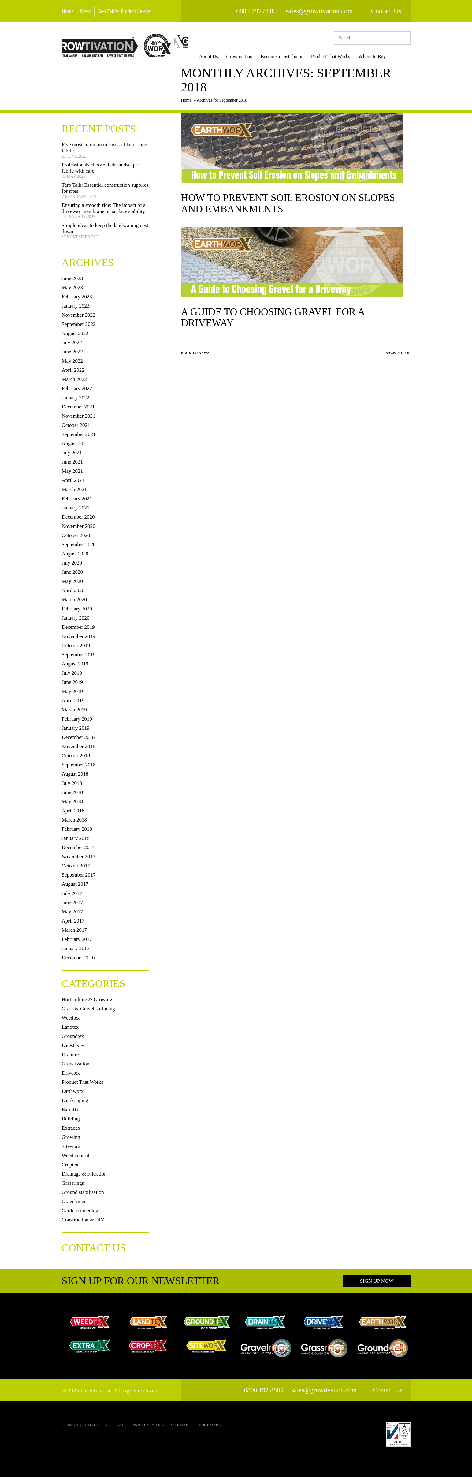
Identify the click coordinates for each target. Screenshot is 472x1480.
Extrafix (70, 1112)
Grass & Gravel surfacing (88, 1011)
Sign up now (377, 1283)
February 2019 (77, 722)
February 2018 (77, 832)
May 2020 (72, 584)
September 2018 (79, 767)
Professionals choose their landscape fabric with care (100, 171)
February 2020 (77, 611)
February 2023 (77, 299)
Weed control (76, 1158)
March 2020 (74, 602)
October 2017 (76, 868)
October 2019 (76, 648)
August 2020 (75, 556)
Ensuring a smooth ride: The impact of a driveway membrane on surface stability (104, 211)
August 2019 (75, 666)
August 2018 (75, 777)
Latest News (75, 1048)
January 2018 (76, 841)
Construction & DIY (83, 1222)
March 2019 (74, 712)
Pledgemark (207, 1427)
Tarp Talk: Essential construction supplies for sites (105, 191)
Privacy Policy (149, 1427)
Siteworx (71, 1149)
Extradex (71, 1131)
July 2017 (72, 896)
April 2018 (73, 813)
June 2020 (72, 575)
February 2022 (77, 391)
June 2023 (72, 281)
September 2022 (79, 327)
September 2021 (79, 437)
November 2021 (78, 419)
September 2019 (79, 657)
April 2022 (73, 373)
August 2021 (75, 446)
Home (68, 11)
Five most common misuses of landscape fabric (104, 150)
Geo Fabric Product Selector (125, 11)
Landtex (70, 1030)
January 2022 (76, 400)
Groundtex (73, 1039)
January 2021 (76, 510)
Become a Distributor (291, 56)
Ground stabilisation (83, 1195)
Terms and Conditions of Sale (94, 1427)
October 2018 (76, 758)
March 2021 (74, 492)
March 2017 (74, 933)
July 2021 (72, 455)
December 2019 (78, 630)
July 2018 (72, 786)
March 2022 (74, 382)
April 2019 (73, 703)
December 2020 (78, 520)
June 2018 (72, 795)
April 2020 (73, 593)
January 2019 (76, 731)
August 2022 (75, 336)
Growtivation (249, 56)
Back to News (195, 356)
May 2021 (72, 474)
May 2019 (72, 694)
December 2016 (78, 960)
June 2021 (72, 465)
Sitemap (179, 1427)
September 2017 (79, 878)
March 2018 (74, 823)
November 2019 (78, 639)
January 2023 (76, 308)
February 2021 (77, 501)
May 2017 (72, 914)
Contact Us (386, 11)
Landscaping (75, 1103)
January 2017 (76, 951)
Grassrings (73, 1186)
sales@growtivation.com (319, 11)
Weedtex (71, 1020)
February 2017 (77, 942)
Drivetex (71, 1076)
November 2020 (78, 529)
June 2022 (72, 354)
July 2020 (72, 566)
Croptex (70, 1167)
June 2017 (72, 905)
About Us (218, 56)
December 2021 (78, 409)
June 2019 (72, 685)
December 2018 (78, 740)
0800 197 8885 (256, 11)
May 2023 (72, 290)
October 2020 (76, 538)
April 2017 (73, 923)
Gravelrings (74, 1204)
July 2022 (72, 345)
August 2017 (75, 887)
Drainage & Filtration (84, 1177)
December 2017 (78, 850)
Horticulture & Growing (87, 1002)
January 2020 (76, 621)
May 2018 (72, 804)
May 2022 (72, 364)
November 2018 (78, 749)
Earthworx (73, 1094)
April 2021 (73, 483)
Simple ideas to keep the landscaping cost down (105, 231)
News (85, 11)
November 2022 (78, 318)
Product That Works (340, 56)
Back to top (398, 356)
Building (71, 1121)
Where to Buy (382, 56)
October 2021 (76, 428)
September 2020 (79, 547)
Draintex (71, 1057)
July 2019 (72, 676)
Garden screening (80, 1213)
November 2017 (78, 859)
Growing (71, 1140)
